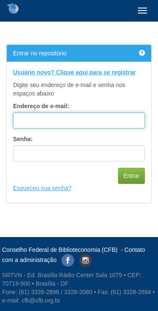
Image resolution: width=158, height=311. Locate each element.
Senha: (23, 139)
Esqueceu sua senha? (42, 188)
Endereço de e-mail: (41, 106)
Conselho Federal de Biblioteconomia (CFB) (60, 249)
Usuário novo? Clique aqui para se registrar (74, 72)
